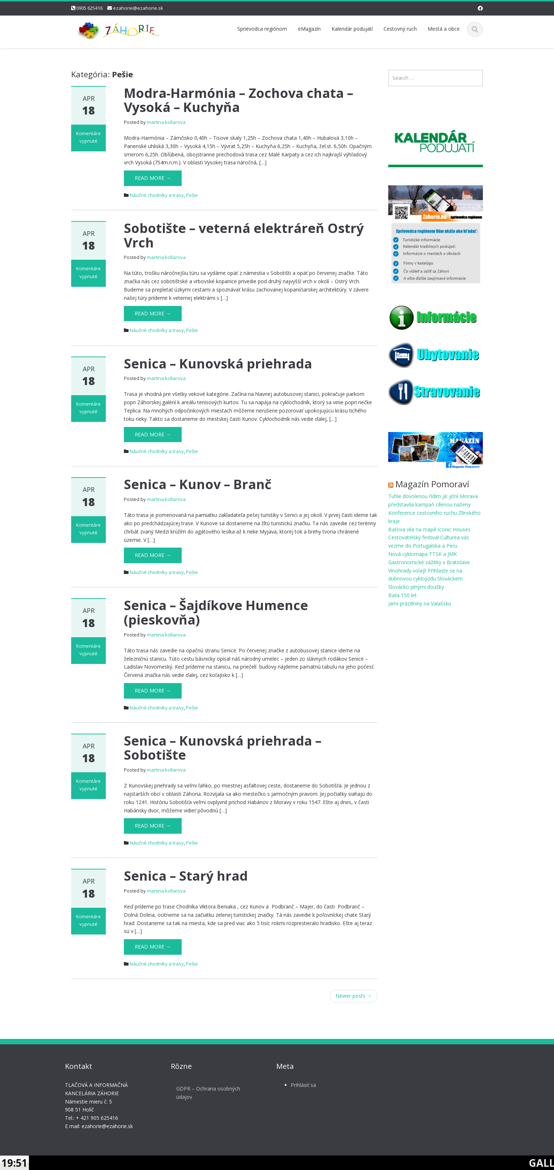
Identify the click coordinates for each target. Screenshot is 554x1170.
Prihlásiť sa (297, 1085)
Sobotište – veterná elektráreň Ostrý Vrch (244, 235)
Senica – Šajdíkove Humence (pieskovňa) (216, 612)
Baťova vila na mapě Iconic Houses (429, 529)
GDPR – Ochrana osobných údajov (202, 1092)
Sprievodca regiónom (262, 28)
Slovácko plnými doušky (416, 586)
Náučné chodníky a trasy (157, 195)
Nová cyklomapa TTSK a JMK (422, 554)
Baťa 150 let (402, 595)
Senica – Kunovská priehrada (218, 363)
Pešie (192, 195)
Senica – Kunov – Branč (198, 484)
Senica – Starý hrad (186, 876)
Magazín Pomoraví (432, 484)
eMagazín (309, 28)
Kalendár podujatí (352, 28)
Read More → (153, 177)
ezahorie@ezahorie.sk (138, 8)
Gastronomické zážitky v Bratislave (429, 562)
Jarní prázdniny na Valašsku (419, 603)
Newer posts (354, 995)
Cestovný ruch (400, 28)
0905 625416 (89, 8)
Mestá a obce (444, 28)
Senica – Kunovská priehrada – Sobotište (222, 748)
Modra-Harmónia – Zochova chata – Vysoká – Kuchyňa (238, 100)
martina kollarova (166, 122)
